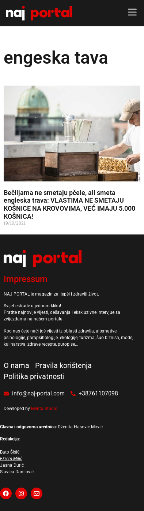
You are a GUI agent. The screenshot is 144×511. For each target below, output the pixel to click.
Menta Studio (44, 408)
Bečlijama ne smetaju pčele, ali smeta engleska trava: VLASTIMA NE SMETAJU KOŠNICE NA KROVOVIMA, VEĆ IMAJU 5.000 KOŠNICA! (69, 204)
